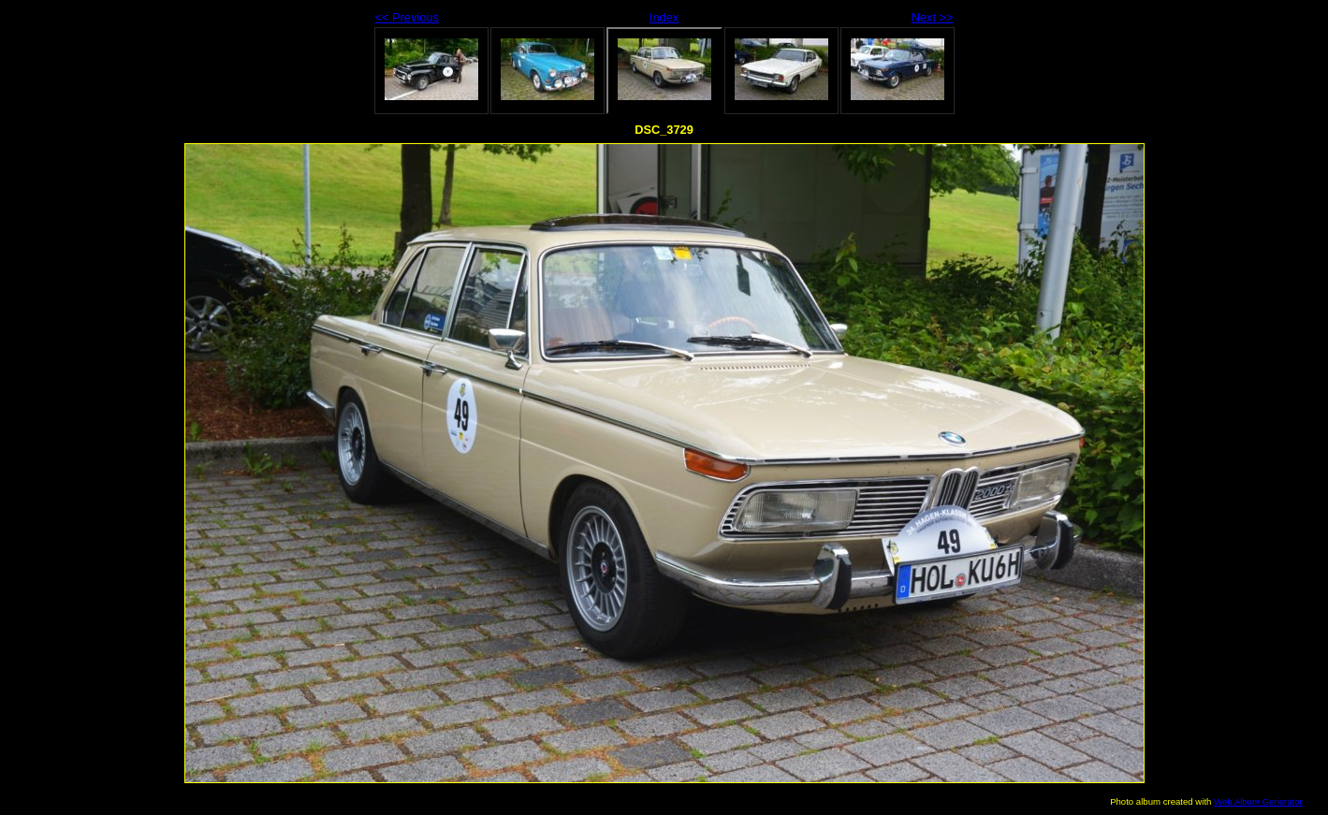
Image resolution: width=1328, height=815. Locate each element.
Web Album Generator (1258, 801)
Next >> (933, 17)
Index (664, 17)
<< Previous (407, 17)
